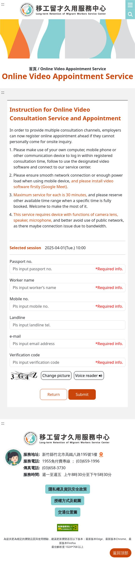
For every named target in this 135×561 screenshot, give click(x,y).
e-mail (15, 336)
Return (53, 394)
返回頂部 (120, 552)
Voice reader (89, 375)
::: (2, 4)
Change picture (56, 375)
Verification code (25, 355)
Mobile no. (19, 298)
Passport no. (21, 261)
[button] (130, 9)
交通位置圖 (67, 512)
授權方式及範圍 (67, 500)
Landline (17, 317)
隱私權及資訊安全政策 (67, 489)
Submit (82, 394)
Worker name (22, 280)
